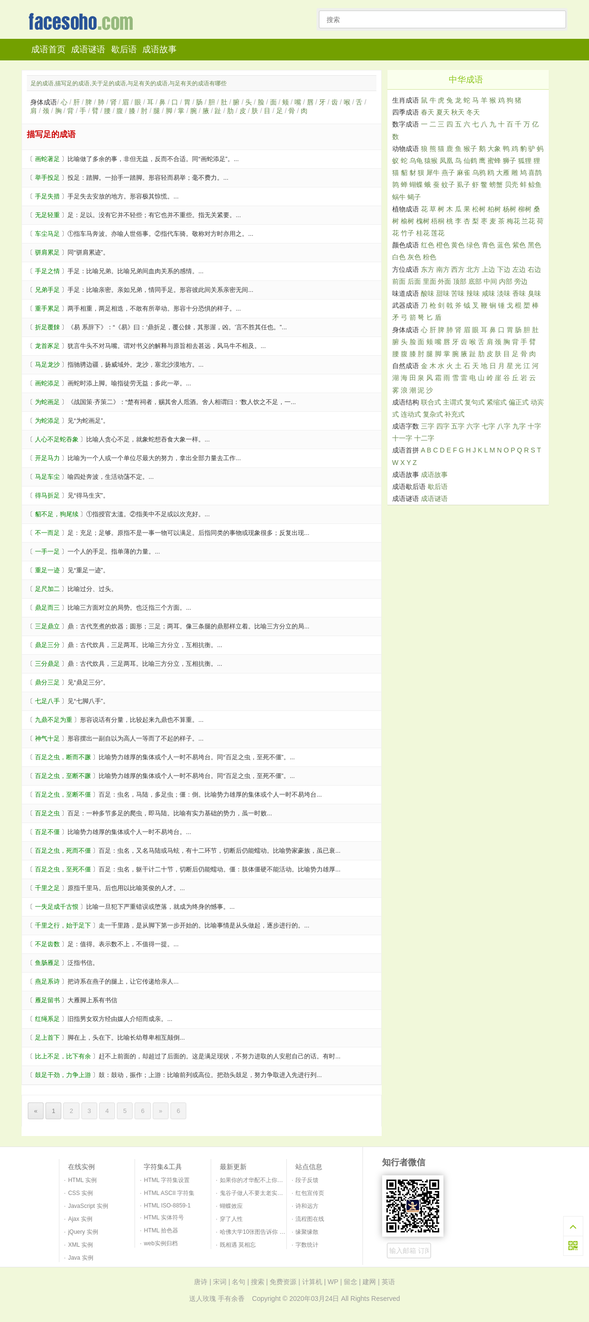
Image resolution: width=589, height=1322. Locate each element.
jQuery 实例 (83, 1232)
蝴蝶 (416, 184)
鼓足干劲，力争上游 (63, 1074)
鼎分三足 (47, 682)
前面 (399, 281)
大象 (494, 148)
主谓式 (453, 402)
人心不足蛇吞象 (57, 439)
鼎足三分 (47, 645)
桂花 (423, 233)
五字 (457, 426)
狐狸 (525, 160)
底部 (475, 281)
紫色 (519, 245)
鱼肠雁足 (47, 962)
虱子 (463, 184)
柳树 (525, 209)
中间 (490, 281)
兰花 (528, 221)
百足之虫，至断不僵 (63, 794)
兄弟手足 (47, 289)
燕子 (448, 172)
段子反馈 (306, 1180)
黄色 (457, 245)
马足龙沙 (47, 364)
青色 (488, 245)
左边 (519, 269)
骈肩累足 (47, 252)
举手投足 (47, 177)
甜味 (443, 293)
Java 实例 (80, 1257)
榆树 (407, 221)
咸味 (488, 293)
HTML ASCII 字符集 (169, 1193)
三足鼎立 (47, 626)
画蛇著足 (47, 158)
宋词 (220, 1282)
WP (333, 1282)
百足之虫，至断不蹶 (63, 775)
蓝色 (503, 245)
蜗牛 (399, 197)
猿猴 (431, 160)
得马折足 (47, 495)
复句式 (474, 402)
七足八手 (47, 701)
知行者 (83, 22)
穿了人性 (231, 1219)
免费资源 (283, 1282)
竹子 (407, 233)
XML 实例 (80, 1244)
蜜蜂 (494, 160)
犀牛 (433, 172)
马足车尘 (47, 476)
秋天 (457, 112)
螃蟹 (496, 184)
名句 (238, 1282)
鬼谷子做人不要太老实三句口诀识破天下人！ (277, 1193)
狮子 (509, 160)
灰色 (414, 257)
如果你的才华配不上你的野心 (257, 1180)
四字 (443, 426)
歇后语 (124, 49)
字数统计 (306, 1244)
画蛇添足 (47, 383)
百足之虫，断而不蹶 (63, 757)
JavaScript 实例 (88, 1206)
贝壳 (511, 184)
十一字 (402, 438)
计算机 (312, 1282)
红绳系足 (47, 1018)
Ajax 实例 (80, 1219)
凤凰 (446, 160)
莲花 (437, 233)
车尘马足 (47, 233)
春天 (427, 112)
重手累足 (47, 308)
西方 (457, 269)
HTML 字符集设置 (167, 1180)
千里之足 (47, 888)
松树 (479, 209)
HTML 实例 (82, 1180)
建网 (369, 1282)
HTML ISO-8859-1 (167, 1205)
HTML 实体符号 (164, 1217)
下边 (503, 269)
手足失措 (47, 196)
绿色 (473, 245)
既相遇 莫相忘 (238, 1244)
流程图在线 (309, 1219)
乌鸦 (479, 172)
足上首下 (47, 1037)
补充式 (454, 414)
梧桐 (437, 221)
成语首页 (48, 49)
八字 (503, 426)
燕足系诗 (47, 981)
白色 (399, 257)
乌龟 (416, 160)
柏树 (494, 209)
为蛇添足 (47, 420)
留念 (350, 1282)
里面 (429, 281)
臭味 (534, 293)
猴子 (470, 148)
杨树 (509, 209)
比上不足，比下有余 (63, 1056)
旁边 (521, 281)
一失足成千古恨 (57, 906)
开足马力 (47, 458)
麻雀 (463, 172)
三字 (427, 426)
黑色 (534, 245)
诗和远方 (306, 1206)
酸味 (427, 293)
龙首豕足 (47, 345)
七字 (488, 426)
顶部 (459, 281)
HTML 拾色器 (161, 1230)
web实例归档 (161, 1243)
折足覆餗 (47, 327)
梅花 (513, 221)
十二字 (424, 438)
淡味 (503, 293)
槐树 (423, 221)
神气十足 (47, 738)
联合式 (431, 402)
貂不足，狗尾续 (57, 514)
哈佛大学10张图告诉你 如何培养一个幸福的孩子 (281, 1232)
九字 (519, 426)
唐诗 (200, 1282)
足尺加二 (47, 588)
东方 (427, 269)
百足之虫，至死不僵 (63, 869)
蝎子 (414, 197)
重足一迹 (47, 570)
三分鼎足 (47, 663)
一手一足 (47, 551)
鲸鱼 (535, 184)
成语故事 (159, 49)
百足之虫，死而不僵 (63, 850)
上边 (488, 269)
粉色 (429, 257)
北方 (473, 269)
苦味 (457, 293)
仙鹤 (470, 160)
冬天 (473, 112)
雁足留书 (47, 1000)
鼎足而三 (47, 607)
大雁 (503, 172)
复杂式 (433, 414)
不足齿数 (47, 944)
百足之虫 (47, 813)
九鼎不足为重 (53, 719)
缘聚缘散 (306, 1232)
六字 (473, 426)
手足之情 (47, 271)
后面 (414, 281)
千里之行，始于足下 (63, 925)
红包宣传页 (309, 1193)
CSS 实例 (80, 1193)
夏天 (443, 112)
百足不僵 (47, 831)
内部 (505, 281)
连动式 (411, 414)
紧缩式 (497, 402)
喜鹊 (535, 172)
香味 (519, 293)
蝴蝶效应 (231, 1206)
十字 (534, 426)
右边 (534, 269)
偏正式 (519, 402)
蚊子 (448, 184)
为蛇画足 (47, 402)
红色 (427, 245)
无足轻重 (47, 215)
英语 (388, 1282)
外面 (444, 281)
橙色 (443, 245)
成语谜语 (88, 49)
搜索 (257, 1282)
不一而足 (47, 532)
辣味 (473, 293)
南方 (443, 269)
